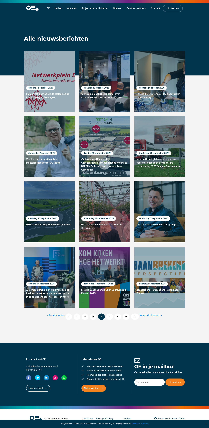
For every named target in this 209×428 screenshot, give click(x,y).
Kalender (71, 8)
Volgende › (145, 315)
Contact (155, 8)
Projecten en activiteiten (95, 8)
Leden (58, 8)
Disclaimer (88, 418)
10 (135, 316)
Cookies (127, 418)
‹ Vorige (60, 315)
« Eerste (51, 315)
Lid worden (173, 8)
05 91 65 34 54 (34, 369)
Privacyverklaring (104, 418)
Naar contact (38, 388)
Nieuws (117, 8)
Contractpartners (136, 8)
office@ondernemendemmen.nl (42, 366)
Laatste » (156, 315)
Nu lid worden (93, 388)
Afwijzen (144, 423)
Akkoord (136, 423)
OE (48, 8)
